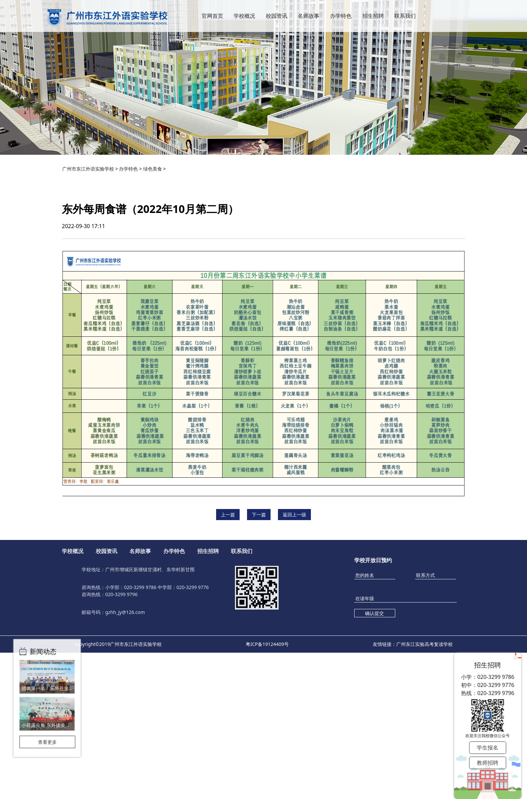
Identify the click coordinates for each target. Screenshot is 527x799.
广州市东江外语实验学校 (88, 169)
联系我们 (405, 22)
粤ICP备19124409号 (267, 644)
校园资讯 (277, 22)
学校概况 (244, 22)
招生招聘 (373, 22)
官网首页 (212, 22)
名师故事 (308, 22)
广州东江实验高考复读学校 (424, 644)
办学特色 (341, 22)
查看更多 (47, 694)
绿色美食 (152, 169)
